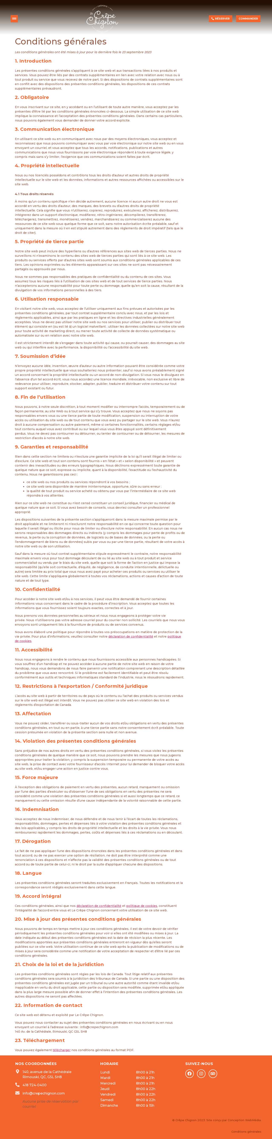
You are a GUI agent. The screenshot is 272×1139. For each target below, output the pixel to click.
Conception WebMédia (244, 1120)
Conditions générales (246, 1131)
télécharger (62, 1050)
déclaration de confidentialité (130, 636)
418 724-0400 (35, 1085)
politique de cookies (141, 906)
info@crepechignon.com (44, 1093)
